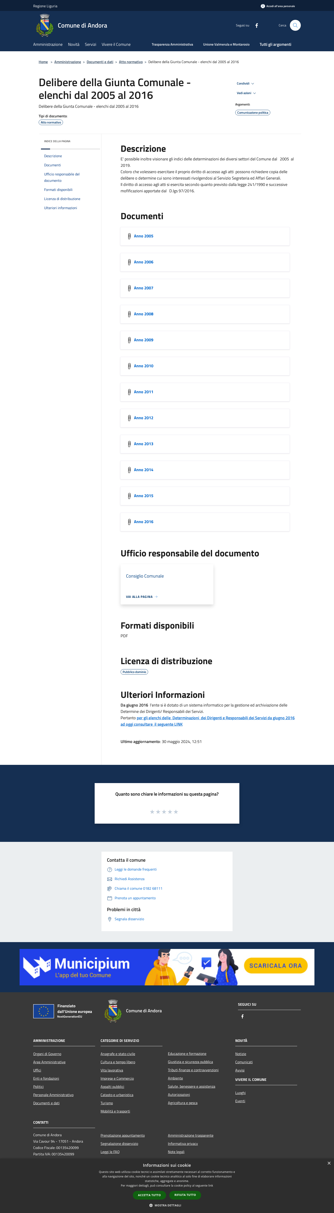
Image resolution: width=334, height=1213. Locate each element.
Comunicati (244, 1062)
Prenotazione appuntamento (123, 1135)
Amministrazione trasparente (190, 1135)
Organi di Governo (47, 1053)
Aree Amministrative (49, 1062)
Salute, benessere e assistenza (191, 1086)
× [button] (329, 1163)
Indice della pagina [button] (57, 141)
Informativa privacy (183, 1143)
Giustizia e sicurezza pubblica (190, 1061)
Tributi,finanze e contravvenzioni (193, 1070)
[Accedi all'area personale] (278, 6)
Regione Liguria (45, 6)
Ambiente (175, 1078)
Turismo (107, 1103)
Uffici (37, 1070)
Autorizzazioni (179, 1094)
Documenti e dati (100, 61)
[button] (167, 1205)
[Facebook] (254, 25)
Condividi (246, 83)
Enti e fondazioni (46, 1078)
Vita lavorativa (112, 1070)
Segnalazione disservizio (119, 1143)
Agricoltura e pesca (182, 1102)
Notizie (240, 1053)
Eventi (240, 1101)
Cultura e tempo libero (118, 1062)
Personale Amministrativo (53, 1094)
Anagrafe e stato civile (118, 1053)
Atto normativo (131, 61)
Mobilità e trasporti (115, 1111)
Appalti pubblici (112, 1086)
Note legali (176, 1151)
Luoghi (240, 1092)
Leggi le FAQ (110, 1151)
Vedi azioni (247, 93)
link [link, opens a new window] (210, 1185)
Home (43, 61)
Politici (38, 1086)
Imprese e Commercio (117, 1078)
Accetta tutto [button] (149, 1195)
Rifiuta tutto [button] (185, 1195)
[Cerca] (295, 25)
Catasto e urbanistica (117, 1094)
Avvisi (240, 1070)
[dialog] (167, 1186)
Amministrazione (67, 61)
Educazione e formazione (187, 1053)
